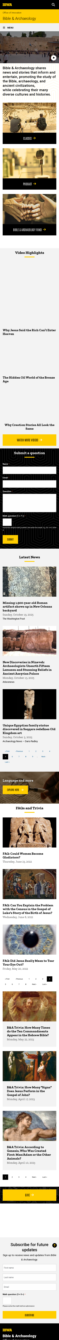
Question (7, 491)
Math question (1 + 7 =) (13, 516)
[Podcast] (29, 163)
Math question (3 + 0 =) (13, 1294)
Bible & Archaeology (19, 18)
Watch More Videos (29, 440)
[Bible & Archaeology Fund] (29, 209)
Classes (29, 138)
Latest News (29, 557)
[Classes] (29, 118)
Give (29, 1195)
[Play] (53, 58)
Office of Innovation (12, 12)
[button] (53, 4)
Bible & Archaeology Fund (29, 229)
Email (5, 478)
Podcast (29, 184)
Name (5, 464)
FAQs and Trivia (29, 808)
